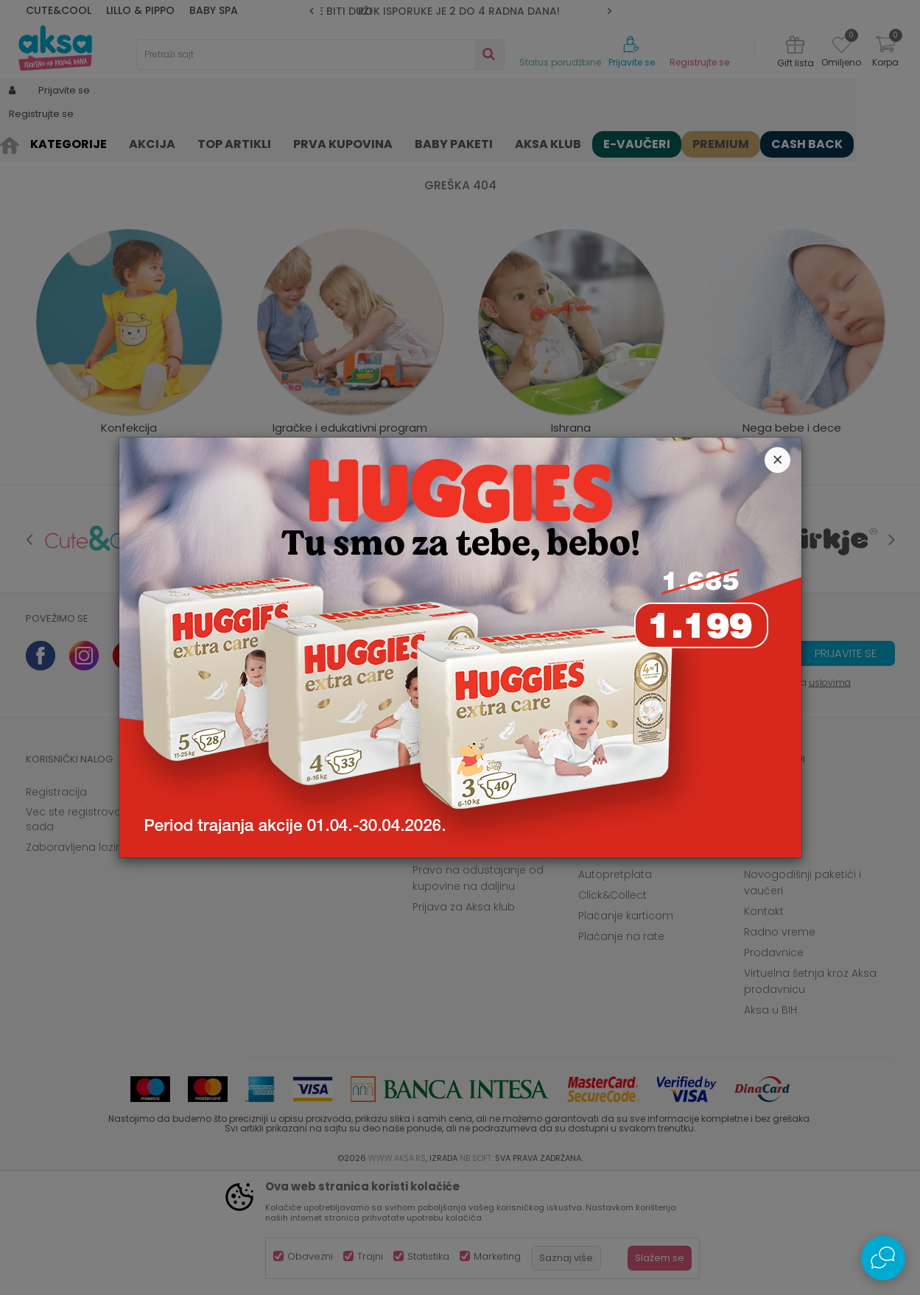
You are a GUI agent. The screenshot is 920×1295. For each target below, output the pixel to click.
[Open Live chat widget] (883, 1258)
